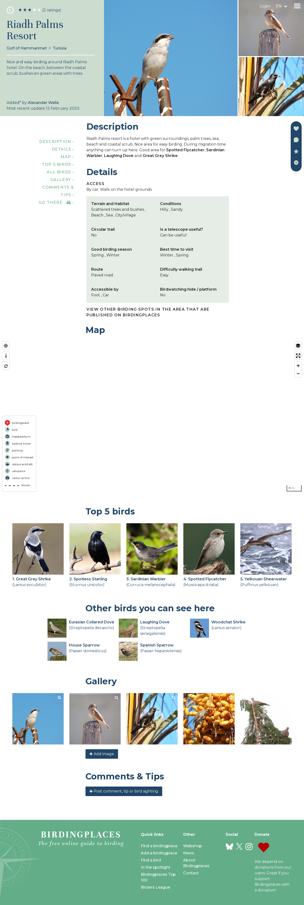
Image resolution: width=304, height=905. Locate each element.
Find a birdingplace (159, 846)
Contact (191, 873)
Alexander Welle (43, 102)
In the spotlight (155, 867)
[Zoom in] (298, 365)
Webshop (192, 846)
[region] (152, 416)
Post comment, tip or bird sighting (124, 791)
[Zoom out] (298, 373)
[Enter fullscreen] (298, 355)
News (188, 853)
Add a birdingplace (159, 853)
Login (265, 6)
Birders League (155, 887)
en (279, 6)
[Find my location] (5, 345)
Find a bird (151, 860)
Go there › (56, 202)
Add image (102, 754)
